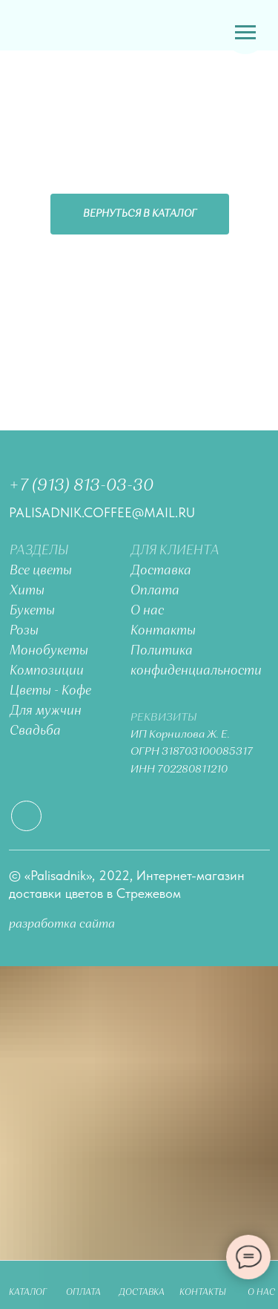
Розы (24, 631)
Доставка (160, 571)
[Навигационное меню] (245, 32)
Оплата (154, 591)
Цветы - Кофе (50, 691)
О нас (147, 611)
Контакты (163, 631)
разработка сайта (62, 924)
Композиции (47, 671)
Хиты (27, 591)
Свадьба (35, 731)
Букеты (32, 611)
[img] (42, 26)
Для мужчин (46, 711)
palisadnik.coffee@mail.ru (102, 512)
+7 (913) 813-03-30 (81, 486)
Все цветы (41, 571)
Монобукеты (49, 651)
